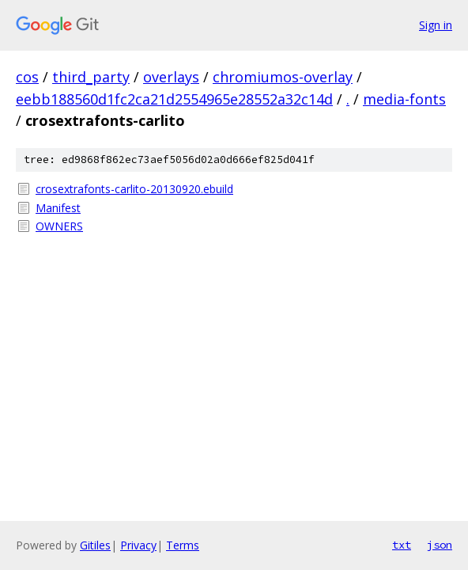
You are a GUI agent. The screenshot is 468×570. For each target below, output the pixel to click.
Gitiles (95, 545)
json (439, 545)
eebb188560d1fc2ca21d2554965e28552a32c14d (174, 98)
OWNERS (59, 226)
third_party (91, 76)
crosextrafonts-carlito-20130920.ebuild (134, 188)
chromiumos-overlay (283, 76)
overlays (171, 76)
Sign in (435, 24)
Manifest (58, 207)
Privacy (138, 545)
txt (401, 545)
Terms (182, 545)
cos (27, 76)
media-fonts (404, 98)
